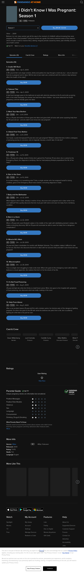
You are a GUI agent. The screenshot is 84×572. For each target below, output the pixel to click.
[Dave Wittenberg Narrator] (13, 347)
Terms (42, 551)
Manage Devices (30, 532)
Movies (8, 525)
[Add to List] (76, 21)
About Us (65, 522)
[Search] (81, 2)
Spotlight (9, 522)
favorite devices (31, 46)
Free (8, 532)
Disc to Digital (48, 529)
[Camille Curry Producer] (46, 347)
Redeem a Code (30, 535)
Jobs (64, 546)
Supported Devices (68, 525)
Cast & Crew (30, 55)
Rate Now (42, 381)
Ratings (45, 55)
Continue (50, 568)
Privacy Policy (72, 551)
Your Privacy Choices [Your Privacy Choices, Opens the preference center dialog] (33, 568)
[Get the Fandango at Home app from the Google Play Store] (25, 510)
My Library (28, 522)
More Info (61, 55)
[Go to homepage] (27, 2)
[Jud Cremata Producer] (30, 347)
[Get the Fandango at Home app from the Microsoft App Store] (38, 510)
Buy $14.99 (63, 28)
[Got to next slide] (78, 347)
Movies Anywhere (50, 532)
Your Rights (65, 553)
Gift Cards (47, 535)
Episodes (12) (14, 55)
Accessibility (66, 542)
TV (7, 529)
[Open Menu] (3, 2)
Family (46, 525)
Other (14, 444)
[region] (42, 560)
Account (28, 525)
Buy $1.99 (23, 82)
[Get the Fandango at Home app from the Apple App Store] (12, 510)
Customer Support (68, 529)
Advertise (65, 539)
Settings (27, 529)
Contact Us (66, 535)
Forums (64, 532)
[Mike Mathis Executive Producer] (62, 347)
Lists (45, 522)
